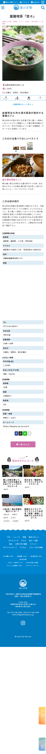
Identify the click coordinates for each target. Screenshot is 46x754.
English (35, 2)
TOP (8, 537)
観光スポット (34, 537)
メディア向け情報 (36, 547)
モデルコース (13, 540)
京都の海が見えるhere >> (42, 744)
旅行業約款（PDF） (37, 556)
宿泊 (11, 544)
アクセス (24, 2)
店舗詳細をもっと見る (23, 104)
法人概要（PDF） (8, 556)
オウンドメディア (10, 547)
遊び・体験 (33, 540)
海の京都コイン (10, 2)
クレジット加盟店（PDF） (15, 565)
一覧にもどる (23, 444)
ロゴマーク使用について (15, 562)
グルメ (23, 540)
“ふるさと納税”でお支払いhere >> (42, 715)
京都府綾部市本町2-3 (14, 85)
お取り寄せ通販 (21, 544)
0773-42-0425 (10, 326)
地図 (28, 98)
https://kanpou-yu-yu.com (16, 426)
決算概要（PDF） (22, 556)
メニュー (6, 98)
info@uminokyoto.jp (25, 614)
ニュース (16, 537)
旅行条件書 (23, 559)
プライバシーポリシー (32, 565)
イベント (33, 544)
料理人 (17, 98)
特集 (24, 537)
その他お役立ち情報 (32, 562)
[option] (23, 53)
